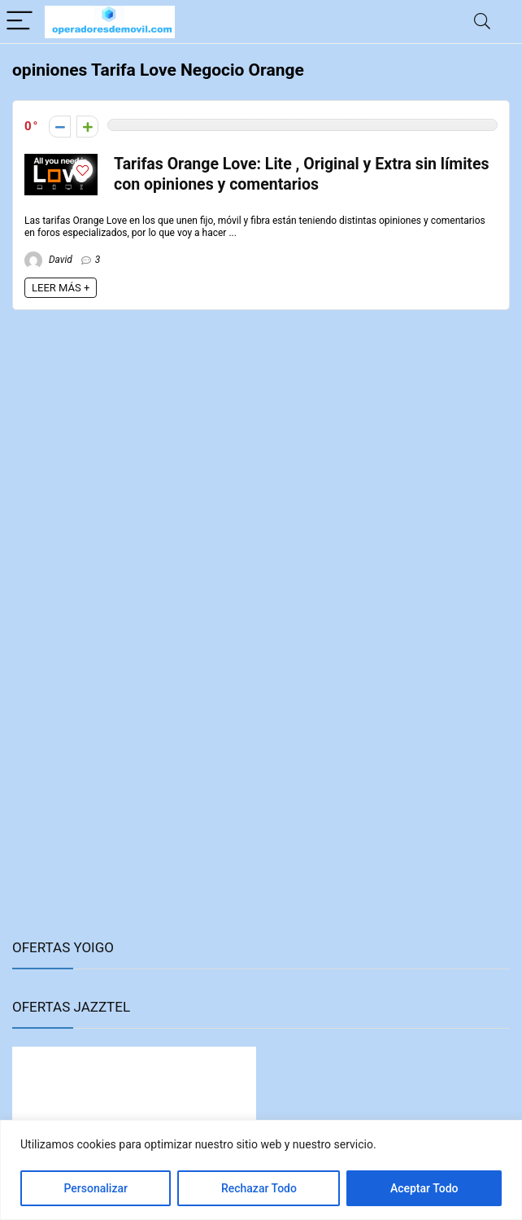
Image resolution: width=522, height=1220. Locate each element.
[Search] (482, 21)
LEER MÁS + (60, 288)
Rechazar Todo (259, 1188)
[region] (261, 1170)
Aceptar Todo (424, 1188)
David (48, 259)
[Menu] (19, 21)
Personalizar (95, 1188)
